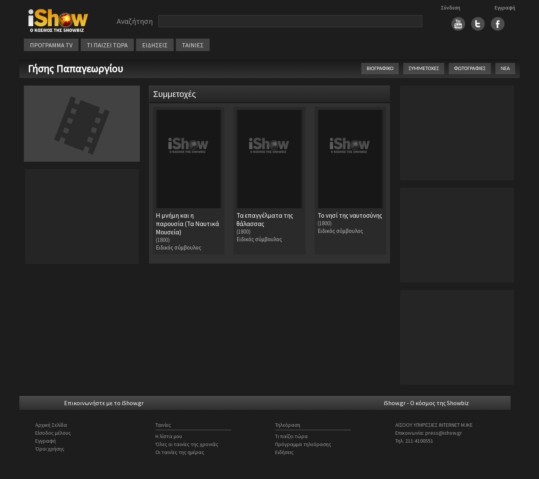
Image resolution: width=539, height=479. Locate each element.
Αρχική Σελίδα (51, 424)
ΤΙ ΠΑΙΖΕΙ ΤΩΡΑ (107, 45)
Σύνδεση (450, 7)
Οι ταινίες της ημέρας (179, 452)
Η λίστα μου (168, 436)
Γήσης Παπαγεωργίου (75, 68)
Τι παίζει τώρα (291, 436)
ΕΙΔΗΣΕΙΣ (155, 45)
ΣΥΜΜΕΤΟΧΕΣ (424, 68)
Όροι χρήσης (49, 448)
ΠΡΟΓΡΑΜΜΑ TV (51, 45)
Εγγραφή (505, 7)
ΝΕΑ (505, 68)
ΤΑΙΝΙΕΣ (193, 45)
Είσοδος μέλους (53, 432)
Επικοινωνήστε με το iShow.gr (104, 403)
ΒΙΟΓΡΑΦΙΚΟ (380, 68)
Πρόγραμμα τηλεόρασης (303, 444)
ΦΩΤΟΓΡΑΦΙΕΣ (470, 68)
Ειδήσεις (284, 452)
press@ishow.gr (443, 432)
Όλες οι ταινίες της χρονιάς (186, 444)
